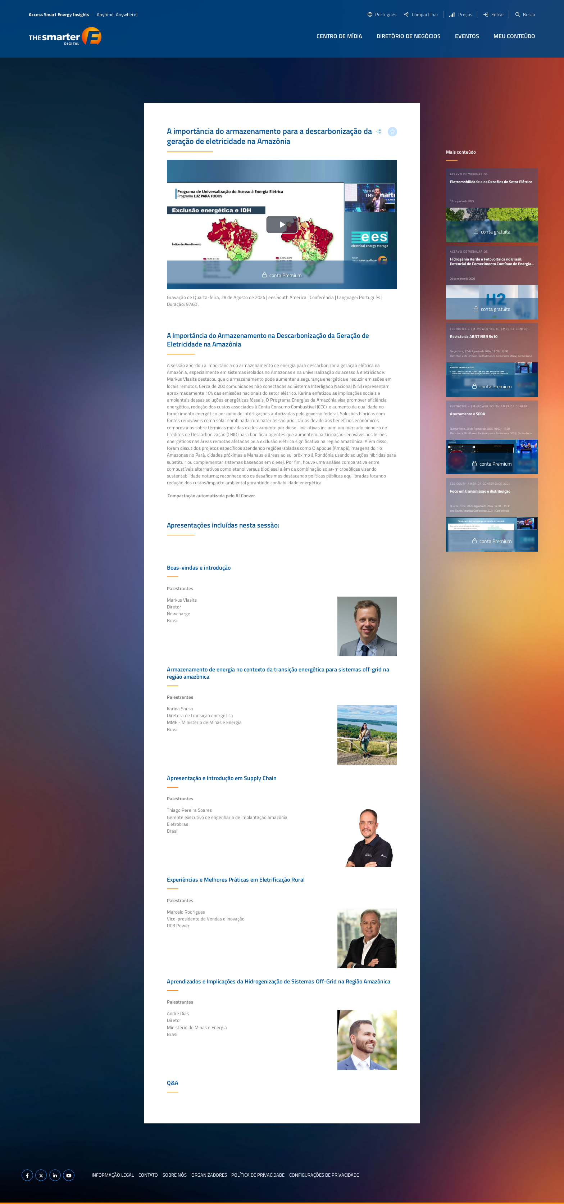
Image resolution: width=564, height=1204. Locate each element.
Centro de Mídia (339, 36)
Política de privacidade (258, 1174)
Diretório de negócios (409, 36)
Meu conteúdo (514, 36)
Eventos (467, 36)
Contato (148, 1174)
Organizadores (209, 1174)
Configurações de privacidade (324, 1174)
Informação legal (113, 1174)
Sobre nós (175, 1174)
